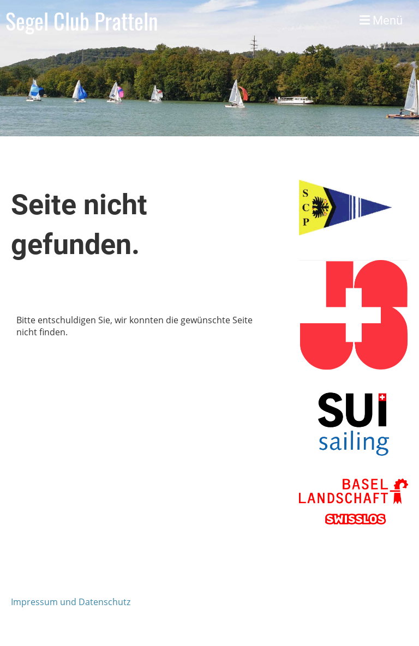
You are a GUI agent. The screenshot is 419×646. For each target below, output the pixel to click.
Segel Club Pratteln (81, 20)
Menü (381, 20)
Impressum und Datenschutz (70, 602)
